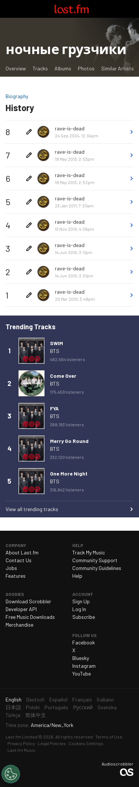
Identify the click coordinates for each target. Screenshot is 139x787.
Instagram (84, 666)
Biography (17, 96)
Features (16, 576)
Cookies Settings (86, 743)
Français (82, 699)
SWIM (56, 343)
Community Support (95, 560)
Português (56, 707)
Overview (16, 68)
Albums (62, 68)
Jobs (11, 568)
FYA (54, 408)
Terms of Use (108, 736)
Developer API (21, 609)
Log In (79, 609)
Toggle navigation (9, 9)
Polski (33, 707)
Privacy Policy (21, 743)
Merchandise (19, 624)
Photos (86, 68)
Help (77, 576)
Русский (83, 707)
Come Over (63, 376)
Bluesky (80, 658)
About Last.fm (22, 552)
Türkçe (13, 715)
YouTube (81, 673)
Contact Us (19, 560)
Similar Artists (117, 68)
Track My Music (88, 552)
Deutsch (35, 699)
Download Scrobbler (28, 601)
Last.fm (71, 9)
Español (58, 699)
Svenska (107, 707)
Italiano (105, 699)
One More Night (68, 473)
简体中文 (35, 715)
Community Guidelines (96, 568)
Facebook (83, 642)
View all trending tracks (32, 509)
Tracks (40, 68)
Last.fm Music (21, 750)
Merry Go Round (69, 441)
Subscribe (83, 617)
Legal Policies (52, 743)
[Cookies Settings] (10, 774)
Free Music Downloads (30, 617)
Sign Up (81, 601)
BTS (54, 351)
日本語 (13, 707)
